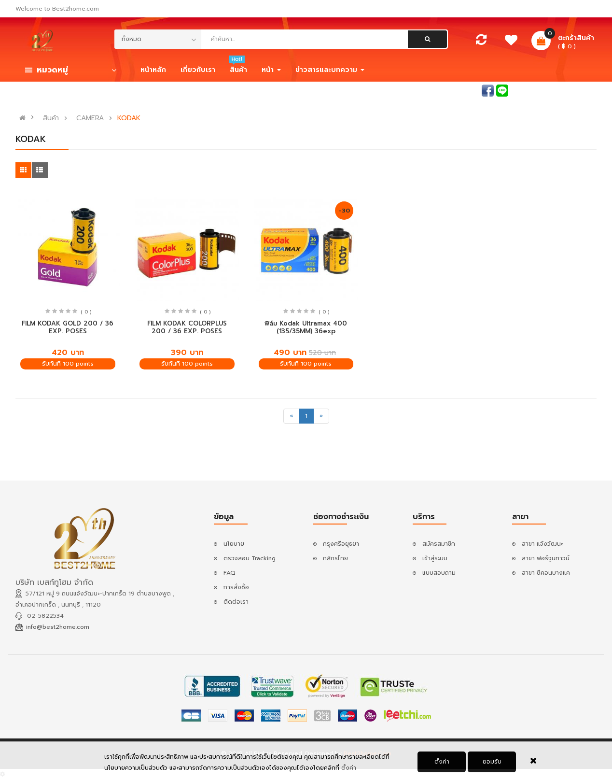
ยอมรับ (492, 764)
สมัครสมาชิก (580, 89)
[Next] (321, 416)
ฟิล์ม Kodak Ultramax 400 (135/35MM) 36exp (305, 327)
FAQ (229, 572)
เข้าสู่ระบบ (537, 89)
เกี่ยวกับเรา (198, 70)
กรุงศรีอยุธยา (341, 543)
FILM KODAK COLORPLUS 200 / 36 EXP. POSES (187, 327)
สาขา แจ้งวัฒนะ (542, 543)
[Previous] (291, 416)
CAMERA (90, 118)
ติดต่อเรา (236, 601)
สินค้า (51, 118)
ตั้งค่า (348, 770)
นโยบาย (233, 543)
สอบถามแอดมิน (458, 89)
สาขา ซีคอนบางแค (546, 572)
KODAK (128, 118)
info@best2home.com (57, 627)
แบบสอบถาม (439, 572)
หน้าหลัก (153, 70)
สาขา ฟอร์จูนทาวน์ (546, 558)
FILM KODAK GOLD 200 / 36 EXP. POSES (67, 327)
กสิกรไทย (335, 558)
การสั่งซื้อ (236, 587)
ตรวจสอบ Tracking (249, 558)
